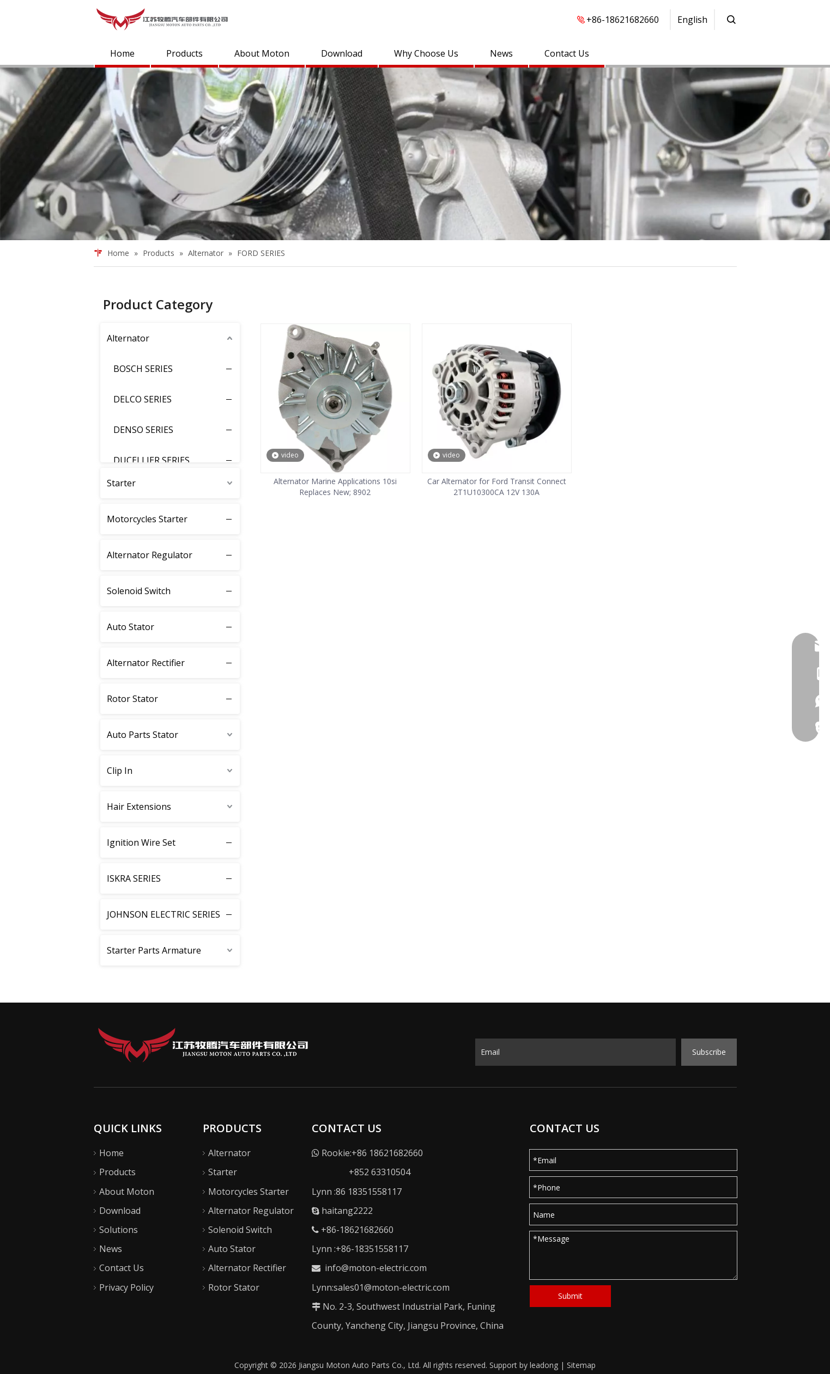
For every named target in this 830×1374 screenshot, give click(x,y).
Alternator (128, 338)
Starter (121, 483)
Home (122, 53)
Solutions (118, 1230)
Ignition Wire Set (141, 842)
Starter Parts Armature (154, 950)
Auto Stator (130, 627)
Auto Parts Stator (142, 735)
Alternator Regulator (149, 555)
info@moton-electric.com (376, 1268)
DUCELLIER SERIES (151, 460)
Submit (570, 1296)
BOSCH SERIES (143, 369)
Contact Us (566, 53)
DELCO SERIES (142, 399)
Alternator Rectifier (146, 663)
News (501, 53)
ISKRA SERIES (134, 878)
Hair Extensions (139, 807)
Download (341, 53)
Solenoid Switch (139, 591)
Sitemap (581, 1365)
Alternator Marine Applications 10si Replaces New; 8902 (335, 486)
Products (184, 53)
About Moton (261, 53)
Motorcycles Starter (147, 519)
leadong (544, 1365)
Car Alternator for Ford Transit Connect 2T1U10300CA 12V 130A (496, 486)
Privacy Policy (126, 1287)
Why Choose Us (426, 53)
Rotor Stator (132, 699)
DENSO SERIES (143, 430)
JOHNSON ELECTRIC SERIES (163, 914)
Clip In (119, 771)
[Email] (575, 1052)
